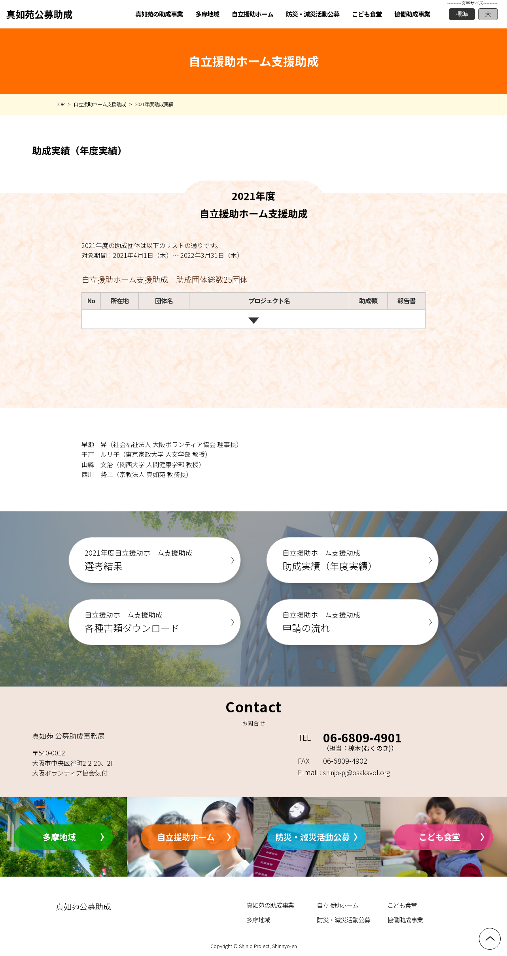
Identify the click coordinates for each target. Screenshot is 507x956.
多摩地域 (59, 837)
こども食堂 (439, 837)
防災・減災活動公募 (312, 837)
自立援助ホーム (186, 837)
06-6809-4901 (362, 737)
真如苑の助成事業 (270, 905)
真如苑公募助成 (39, 14)
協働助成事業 (405, 919)
